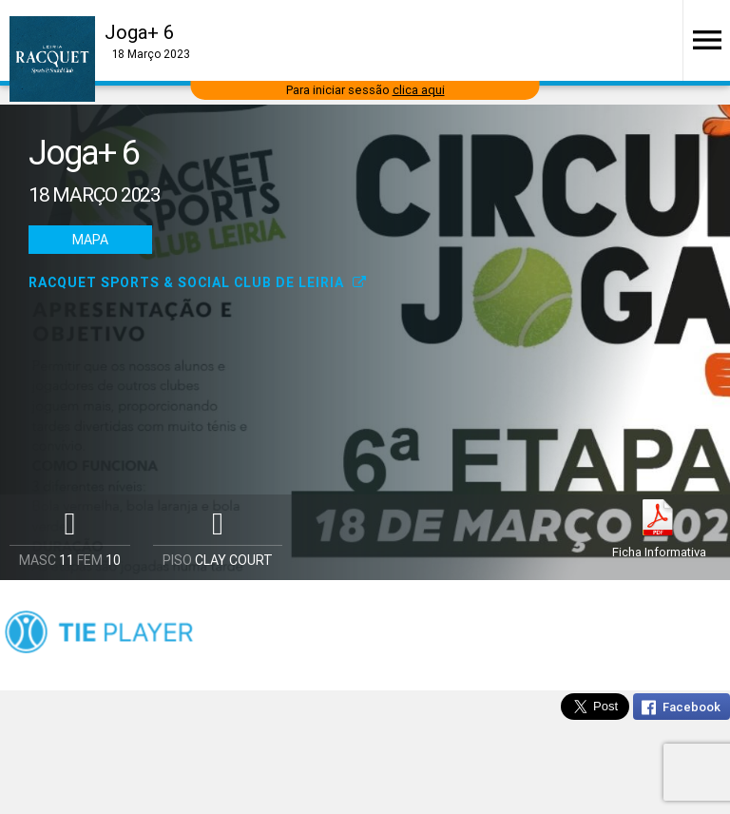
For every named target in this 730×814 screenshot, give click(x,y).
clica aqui (419, 90)
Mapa (90, 239)
